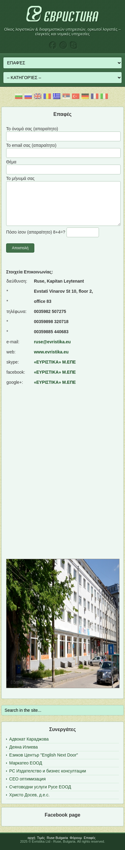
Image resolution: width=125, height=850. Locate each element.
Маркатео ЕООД (25, 762)
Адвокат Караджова (29, 739)
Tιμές (41, 838)
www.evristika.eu (51, 351)
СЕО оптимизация (27, 778)
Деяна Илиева (23, 747)
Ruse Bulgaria (57, 838)
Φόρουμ (76, 838)
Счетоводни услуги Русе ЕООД (40, 786)
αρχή (31, 838)
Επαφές (89, 838)
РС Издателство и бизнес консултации (47, 770)
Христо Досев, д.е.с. (29, 794)
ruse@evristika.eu (52, 341)
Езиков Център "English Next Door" (43, 755)
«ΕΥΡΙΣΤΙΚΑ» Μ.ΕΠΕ (55, 362)
